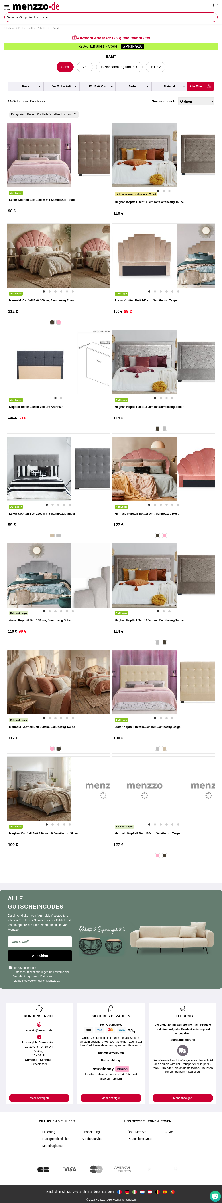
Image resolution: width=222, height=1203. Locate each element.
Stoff (84, 67)
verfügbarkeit (61, 86)
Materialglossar (52, 1146)
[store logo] (111, 5)
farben (133, 86)
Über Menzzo (137, 1132)
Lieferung (48, 1132)
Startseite (9, 28)
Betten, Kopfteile (27, 28)
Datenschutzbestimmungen (31, 972)
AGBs (169, 1132)
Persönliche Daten (140, 1139)
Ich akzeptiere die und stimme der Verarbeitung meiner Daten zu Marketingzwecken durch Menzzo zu (39, 974)
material (169, 86)
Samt (65, 67)
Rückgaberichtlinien (55, 1139)
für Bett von (97, 86)
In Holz (155, 67)
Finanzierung (91, 1132)
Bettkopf (44, 28)
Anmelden (40, 955)
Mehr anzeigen (39, 1098)
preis (25, 86)
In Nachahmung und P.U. (119, 67)
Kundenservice (92, 1139)
